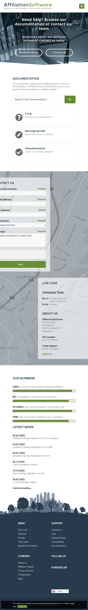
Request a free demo (27, 545)
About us (22, 562)
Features (22, 533)
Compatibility (57, 541)
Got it (22, 606)
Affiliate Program (26, 566)
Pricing (21, 537)
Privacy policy (24, 574)
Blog (20, 578)
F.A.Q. (53, 533)
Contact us (59, 52)
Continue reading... (22, 488)
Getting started (58, 537)
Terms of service (26, 570)
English (59, 591)
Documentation (28, 52)
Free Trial (22, 530)
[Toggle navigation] (81, 6)
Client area (23, 541)
